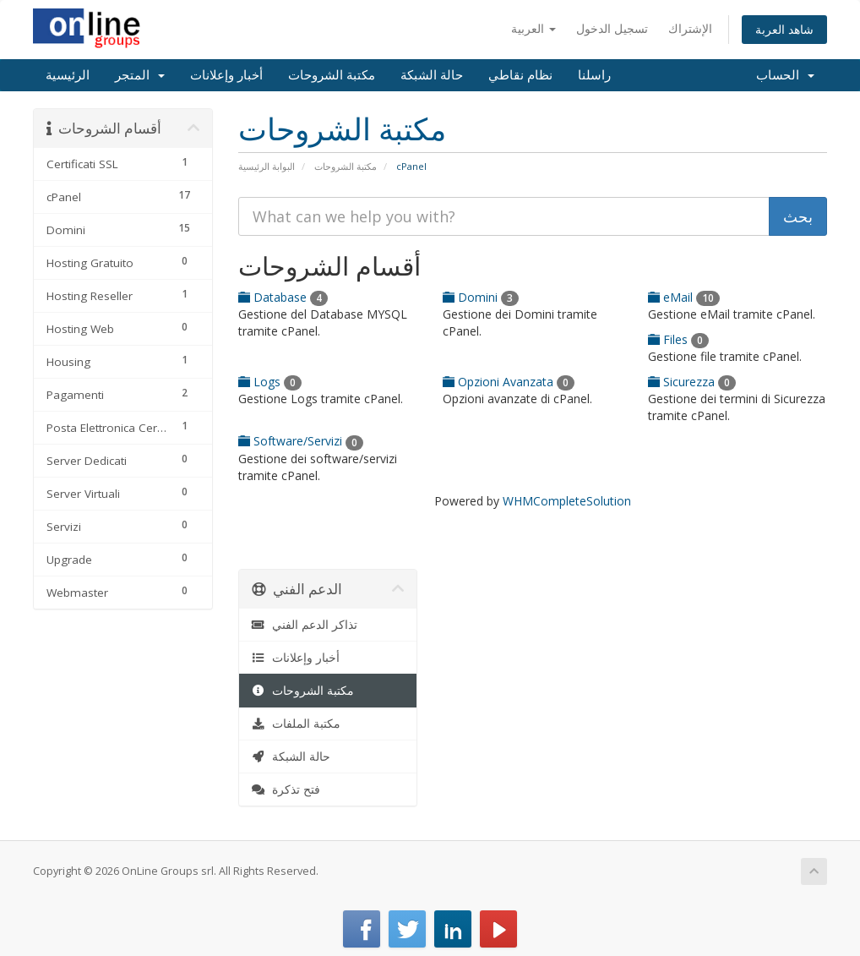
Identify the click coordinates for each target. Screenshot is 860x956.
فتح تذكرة (286, 789)
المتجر (140, 75)
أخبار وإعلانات (226, 75)
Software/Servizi (300, 441)
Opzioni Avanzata (508, 382)
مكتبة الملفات (296, 723)
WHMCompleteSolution (567, 501)
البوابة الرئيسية (266, 166)
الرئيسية (68, 75)
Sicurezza (692, 382)
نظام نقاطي (520, 75)
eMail (684, 297)
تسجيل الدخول (612, 28)
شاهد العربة (784, 29)
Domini (481, 297)
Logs (270, 382)
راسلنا (594, 75)
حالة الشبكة (431, 75)
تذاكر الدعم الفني (305, 624)
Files (678, 339)
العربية (533, 28)
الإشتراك (690, 28)
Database (283, 297)
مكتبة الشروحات (331, 75)
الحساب (785, 75)
